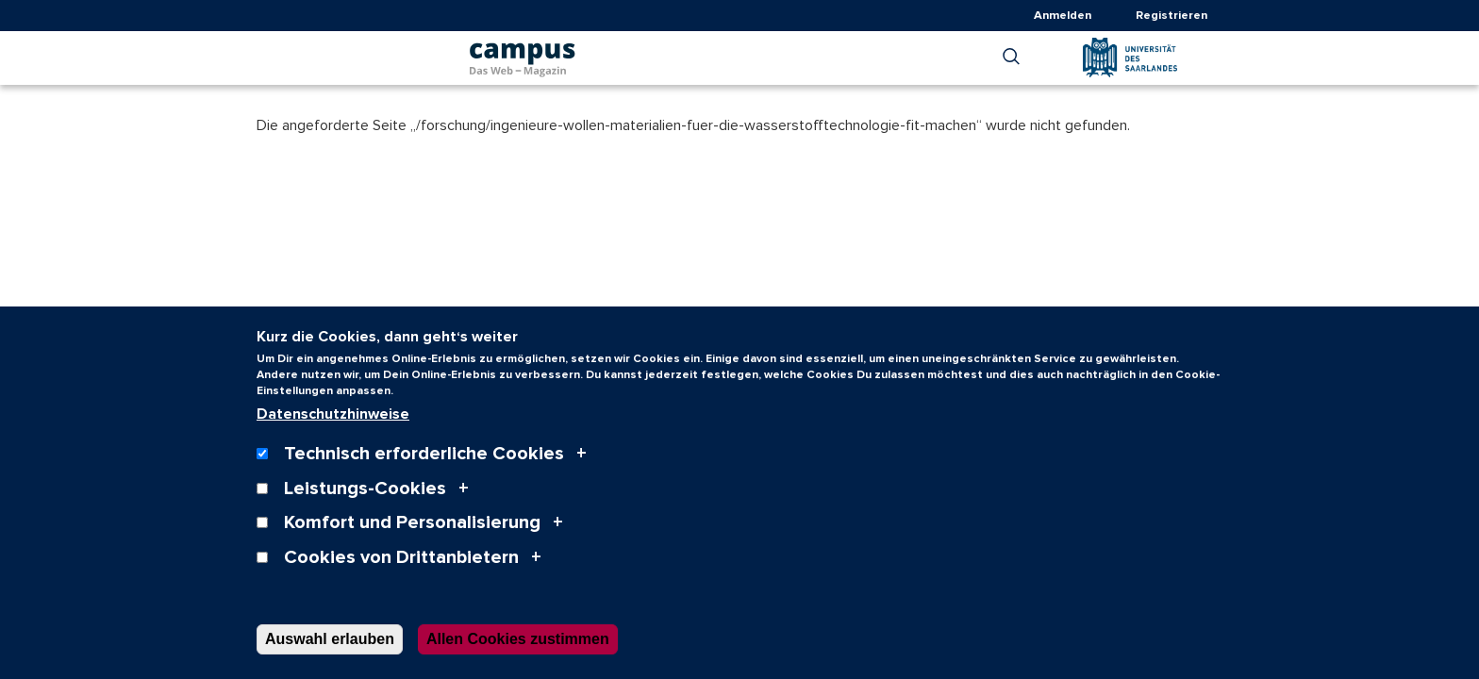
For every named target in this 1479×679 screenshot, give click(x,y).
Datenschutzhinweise (333, 432)
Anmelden (1062, 15)
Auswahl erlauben (329, 657)
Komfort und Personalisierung (412, 541)
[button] (1011, 56)
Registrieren (1171, 15)
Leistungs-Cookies (365, 506)
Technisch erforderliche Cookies (424, 472)
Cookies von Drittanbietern (401, 575)
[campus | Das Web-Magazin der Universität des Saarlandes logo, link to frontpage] (522, 53)
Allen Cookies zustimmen (517, 657)
